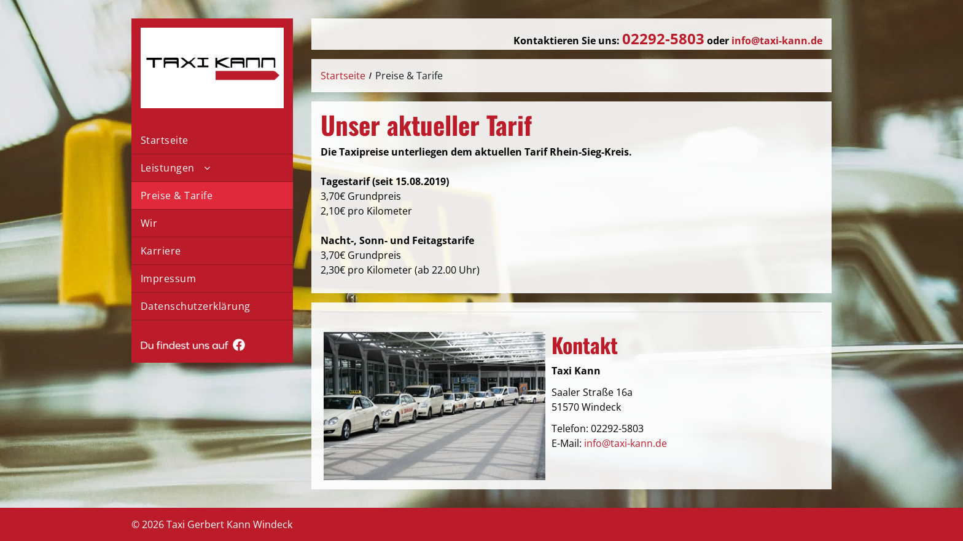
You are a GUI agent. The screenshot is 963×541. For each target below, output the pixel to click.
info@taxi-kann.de (625, 443)
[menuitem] (212, 140)
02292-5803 (617, 428)
